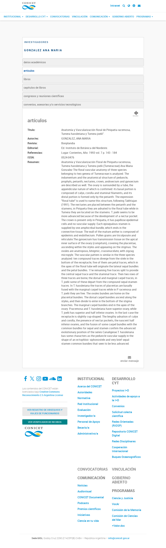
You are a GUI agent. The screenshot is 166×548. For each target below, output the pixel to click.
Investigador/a (86, 416)
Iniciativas (84, 515)
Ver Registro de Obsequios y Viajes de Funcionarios (44, 411)
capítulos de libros (35, 87)
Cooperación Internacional (120, 449)
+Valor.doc (118, 526)
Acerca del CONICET (90, 386)
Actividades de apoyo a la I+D (126, 398)
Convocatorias (60, 16)
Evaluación (84, 410)
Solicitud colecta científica (122, 414)
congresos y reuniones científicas (44, 96)
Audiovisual (85, 491)
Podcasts (83, 503)
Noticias (82, 485)
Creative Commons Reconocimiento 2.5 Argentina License (42, 393)
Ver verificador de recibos (44, 422)
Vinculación (79, 16)
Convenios (118, 406)
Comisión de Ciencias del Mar (125, 518)
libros (27, 79)
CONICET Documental (91, 497)
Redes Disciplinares (124, 441)
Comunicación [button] (100, 16)
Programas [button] (144, 16)
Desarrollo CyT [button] (37, 16)
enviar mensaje (129, 361)
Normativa (84, 398)
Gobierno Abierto (123, 16)
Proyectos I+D (120, 390)
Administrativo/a (88, 433)
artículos (29, 71)
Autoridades (85, 392)
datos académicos (35, 62)
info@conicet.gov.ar (119, 538)
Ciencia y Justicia (122, 498)
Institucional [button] (13, 16)
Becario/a (83, 427)
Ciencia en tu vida (88, 521)
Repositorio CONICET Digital (125, 433)
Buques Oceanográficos (126, 457)
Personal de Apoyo (89, 422)
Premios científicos (89, 509)
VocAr (115, 504)
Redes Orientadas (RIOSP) (122, 423)
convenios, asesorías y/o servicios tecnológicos (52, 104)
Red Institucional (88, 404)
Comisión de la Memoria (126, 510)
